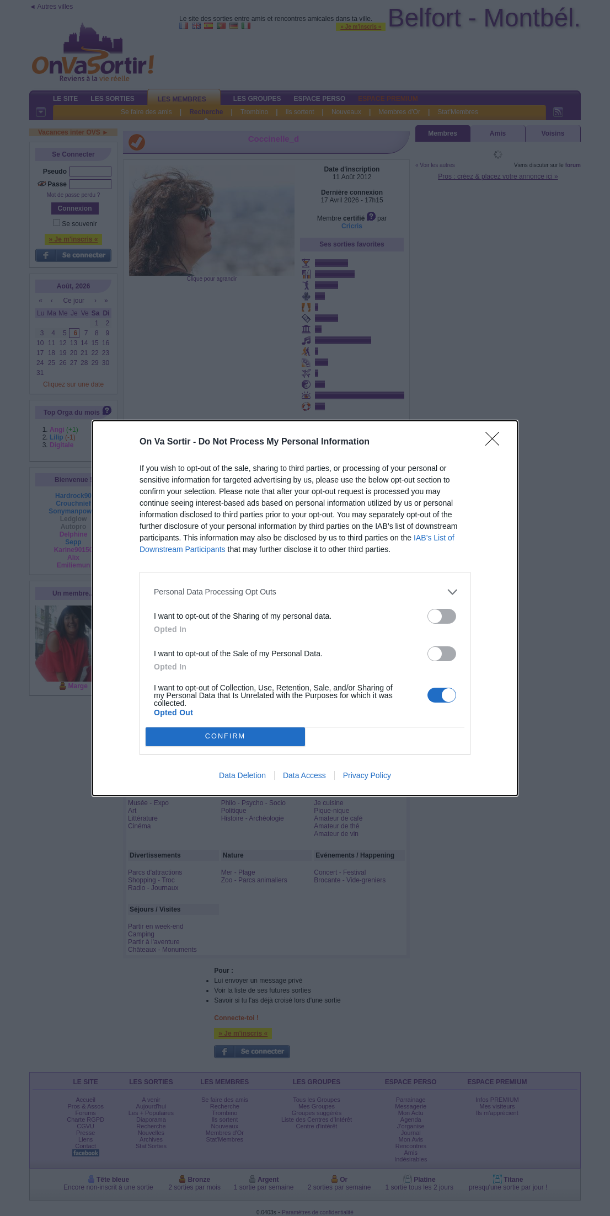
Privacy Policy (367, 775)
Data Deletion (242, 775)
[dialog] (305, 608)
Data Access (304, 775)
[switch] (441, 616)
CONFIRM (225, 736)
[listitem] (305, 592)
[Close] (495, 442)
